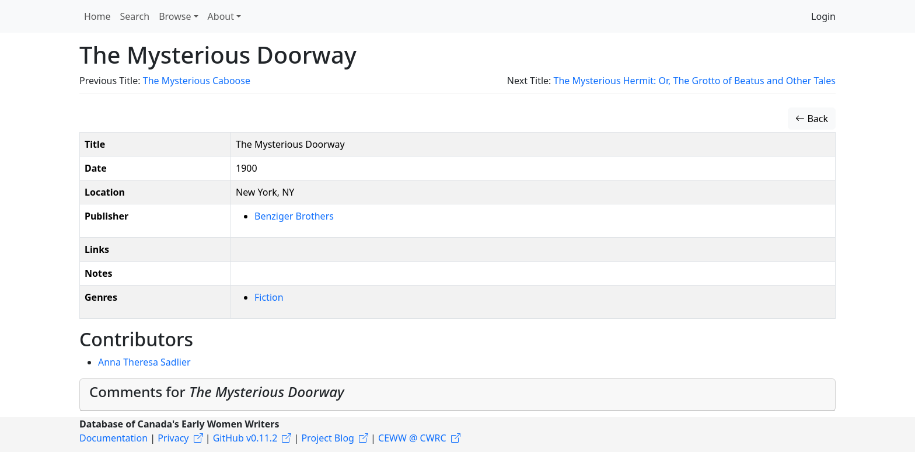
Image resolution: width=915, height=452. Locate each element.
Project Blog (327, 438)
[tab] (457, 395)
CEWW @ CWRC (412, 438)
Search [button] (135, 16)
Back (811, 118)
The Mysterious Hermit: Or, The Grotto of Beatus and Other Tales (695, 80)
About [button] (221, 16)
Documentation (113, 438)
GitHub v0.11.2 (245, 438)
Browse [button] (175, 16)
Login (823, 16)
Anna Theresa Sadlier (144, 362)
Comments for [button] (216, 391)
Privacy (173, 438)
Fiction (269, 297)
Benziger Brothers (294, 216)
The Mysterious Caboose (196, 80)
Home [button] (97, 16)
